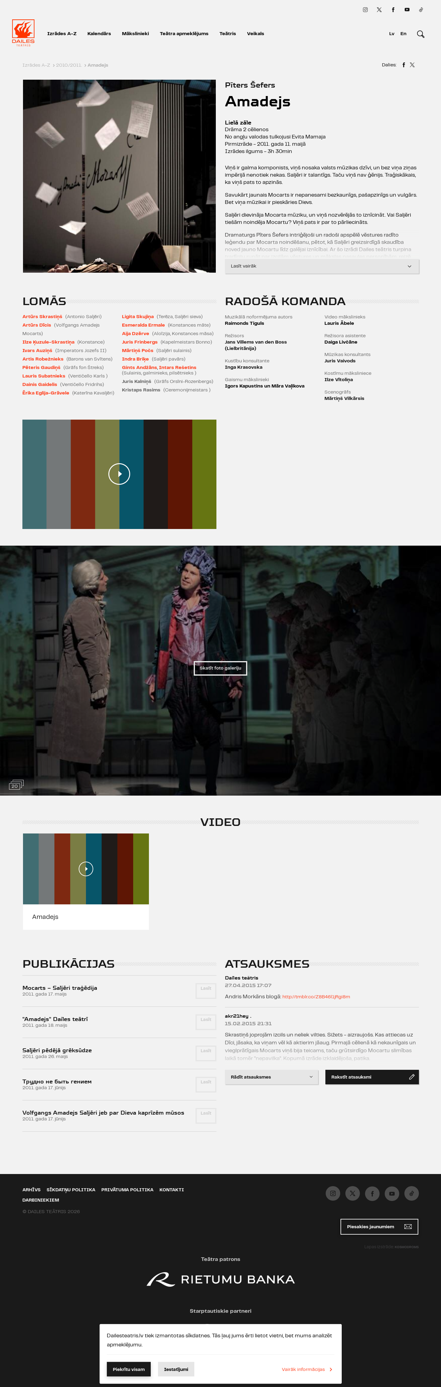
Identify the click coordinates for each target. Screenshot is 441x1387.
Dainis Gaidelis (39, 384)
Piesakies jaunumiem (379, 1226)
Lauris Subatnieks (43, 376)
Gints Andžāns (139, 367)
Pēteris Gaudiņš (41, 367)
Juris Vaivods (340, 361)
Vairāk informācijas (308, 1369)
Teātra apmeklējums (184, 34)
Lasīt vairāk (322, 266)
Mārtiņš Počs (137, 350)
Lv (391, 34)
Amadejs (45, 917)
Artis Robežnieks (43, 359)
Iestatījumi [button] (176, 1370)
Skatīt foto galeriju (220, 668)
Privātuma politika (127, 1190)
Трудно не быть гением (57, 1081)
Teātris (227, 34)
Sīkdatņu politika (71, 1190)
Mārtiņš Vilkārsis (344, 398)
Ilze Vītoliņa (338, 380)
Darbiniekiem (40, 1200)
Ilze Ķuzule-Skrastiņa (48, 342)
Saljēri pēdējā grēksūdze (57, 1050)
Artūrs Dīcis (36, 325)
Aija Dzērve (135, 333)
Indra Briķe (135, 359)
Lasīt (206, 988)
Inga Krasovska (243, 367)
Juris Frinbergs (140, 342)
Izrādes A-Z (62, 34)
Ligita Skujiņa (138, 316)
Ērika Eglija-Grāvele (45, 393)
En (403, 34)
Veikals (255, 34)
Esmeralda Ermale (143, 325)
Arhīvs (31, 1190)
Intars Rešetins (177, 367)
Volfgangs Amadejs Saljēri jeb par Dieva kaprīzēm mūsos (103, 1112)
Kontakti (172, 1190)
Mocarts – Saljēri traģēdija (59, 988)
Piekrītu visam (129, 1370)
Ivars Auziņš (37, 350)
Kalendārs (99, 34)
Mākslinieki (135, 34)
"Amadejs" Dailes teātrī (55, 1019)
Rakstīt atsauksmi (373, 1076)
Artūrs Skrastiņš (42, 316)
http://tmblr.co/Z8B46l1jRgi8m (316, 997)
